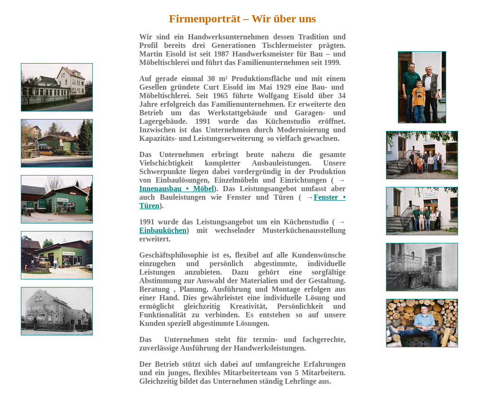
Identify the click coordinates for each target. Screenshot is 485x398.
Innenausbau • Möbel (176, 189)
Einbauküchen (163, 230)
